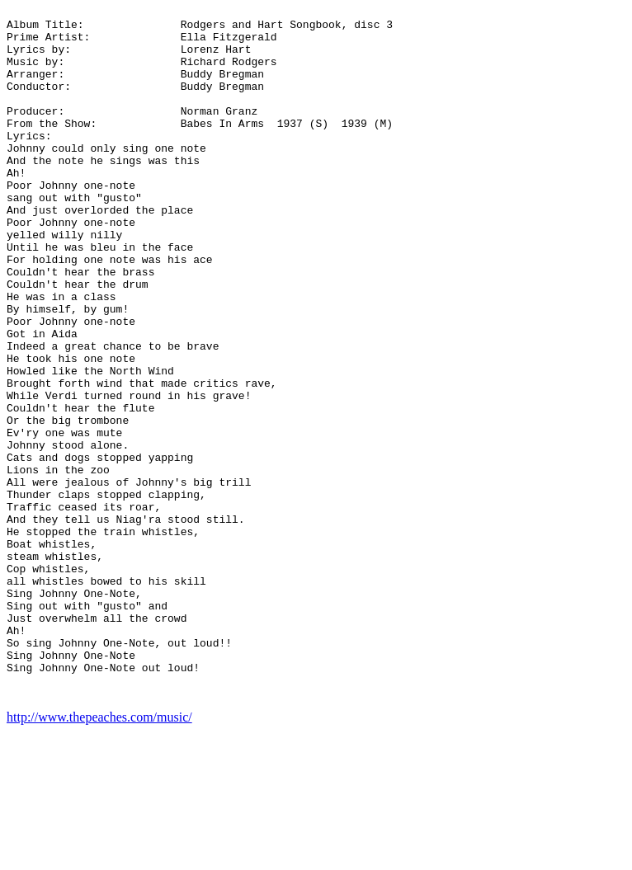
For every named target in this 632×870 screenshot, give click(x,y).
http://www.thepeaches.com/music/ (99, 856)
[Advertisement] (559, 254)
